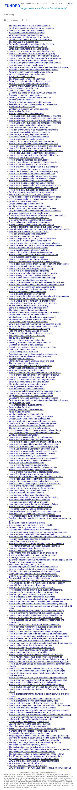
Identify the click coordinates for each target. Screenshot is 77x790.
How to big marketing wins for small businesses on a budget (36, 613)
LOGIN (51, 3)
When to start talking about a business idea (28, 322)
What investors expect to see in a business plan (30, 40)
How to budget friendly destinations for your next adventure (35, 615)
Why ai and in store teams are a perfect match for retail (34, 761)
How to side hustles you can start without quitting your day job (37, 671)
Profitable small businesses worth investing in (29, 305)
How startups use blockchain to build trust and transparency (36, 590)
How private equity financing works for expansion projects (35, 63)
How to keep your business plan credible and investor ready (36, 150)
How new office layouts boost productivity (27, 234)
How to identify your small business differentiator (31, 275)
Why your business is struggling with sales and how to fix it (35, 326)
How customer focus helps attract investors (28, 127)
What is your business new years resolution (28, 109)
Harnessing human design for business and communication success (40, 580)
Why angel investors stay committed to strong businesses (35, 211)
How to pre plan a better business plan (26, 157)
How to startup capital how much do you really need (32, 682)
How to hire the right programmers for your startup (31, 648)
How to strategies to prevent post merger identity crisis (33, 701)
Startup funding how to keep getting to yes (28, 46)
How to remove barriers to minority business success (33, 162)
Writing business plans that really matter (27, 74)
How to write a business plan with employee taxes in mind (35, 185)
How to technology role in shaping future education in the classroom (39, 705)
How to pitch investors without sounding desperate (32, 51)
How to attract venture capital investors (26, 30)
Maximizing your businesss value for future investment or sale (37, 728)
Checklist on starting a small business (26, 95)
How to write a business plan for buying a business (32, 178)
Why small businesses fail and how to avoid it (29, 213)
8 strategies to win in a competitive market (28, 557)
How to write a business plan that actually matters (31, 183)
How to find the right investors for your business (30, 148)
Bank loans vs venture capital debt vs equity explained (33, 70)
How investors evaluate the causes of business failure (33, 504)
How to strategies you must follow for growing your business (36, 703)
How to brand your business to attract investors (30, 486)
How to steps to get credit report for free (27, 294)
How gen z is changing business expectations (29, 539)
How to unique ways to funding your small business (32, 301)
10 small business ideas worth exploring (27, 33)
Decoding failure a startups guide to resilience (29, 578)
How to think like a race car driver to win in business (32, 708)
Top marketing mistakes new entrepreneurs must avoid (34, 759)
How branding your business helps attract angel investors (35, 116)
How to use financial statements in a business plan (32, 174)
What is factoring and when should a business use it (32, 317)
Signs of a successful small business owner (28, 308)
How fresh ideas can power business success (29, 548)
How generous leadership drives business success (32, 587)
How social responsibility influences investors (29, 132)
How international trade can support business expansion (34, 546)
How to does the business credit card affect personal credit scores (39, 264)
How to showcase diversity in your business (28, 164)
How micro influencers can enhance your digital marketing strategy (39, 229)
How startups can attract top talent (24, 236)
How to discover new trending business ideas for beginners (35, 631)
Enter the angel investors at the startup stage (29, 86)
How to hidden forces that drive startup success (30, 645)
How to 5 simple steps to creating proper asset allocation (34, 243)
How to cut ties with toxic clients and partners (29, 629)
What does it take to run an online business (28, 315)
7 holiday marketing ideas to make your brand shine (32, 555)
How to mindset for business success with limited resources (36, 654)
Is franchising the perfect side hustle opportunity (30, 719)
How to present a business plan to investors (29, 160)
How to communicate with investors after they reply (32, 53)
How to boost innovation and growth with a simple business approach (40, 599)
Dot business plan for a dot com (23, 88)
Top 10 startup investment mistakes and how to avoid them (35, 756)
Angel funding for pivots (19, 111)
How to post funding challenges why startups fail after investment (38, 659)
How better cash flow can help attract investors (30, 509)
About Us (43, 3)
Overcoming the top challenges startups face (29, 733)
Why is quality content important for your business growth (35, 324)
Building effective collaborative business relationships (33, 569)
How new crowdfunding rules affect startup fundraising (33, 130)
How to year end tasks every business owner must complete (36, 717)
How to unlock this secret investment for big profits (32, 712)
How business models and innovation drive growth (31, 534)
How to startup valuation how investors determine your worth (36, 687)
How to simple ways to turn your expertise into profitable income (38, 678)
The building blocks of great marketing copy (28, 310)
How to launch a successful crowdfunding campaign (32, 278)
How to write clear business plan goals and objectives (33, 190)
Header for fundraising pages (22, 107)
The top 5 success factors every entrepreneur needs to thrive (36, 754)
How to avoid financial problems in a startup (29, 250)
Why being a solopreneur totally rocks (26, 763)
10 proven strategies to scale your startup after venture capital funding (40, 560)
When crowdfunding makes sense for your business (32, 208)
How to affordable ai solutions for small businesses (32, 597)
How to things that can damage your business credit (32, 298)
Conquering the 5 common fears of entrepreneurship (33, 574)
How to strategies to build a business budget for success (34, 698)
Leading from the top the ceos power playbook (30, 724)
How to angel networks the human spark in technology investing (38, 604)
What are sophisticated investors (23, 201)
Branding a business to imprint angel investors (30, 97)
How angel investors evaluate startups (26, 114)
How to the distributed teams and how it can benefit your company (39, 296)
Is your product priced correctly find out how (28, 722)
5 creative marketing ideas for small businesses (30, 220)
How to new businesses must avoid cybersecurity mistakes (35, 657)
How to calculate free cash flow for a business (30, 259)
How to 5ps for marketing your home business (30, 241)
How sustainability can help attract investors (29, 137)
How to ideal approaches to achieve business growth (33, 273)
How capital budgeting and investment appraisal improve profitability (40, 537)
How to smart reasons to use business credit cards (32, 287)
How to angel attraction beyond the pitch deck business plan (36, 601)
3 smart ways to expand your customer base (29, 218)
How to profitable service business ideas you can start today (36, 668)
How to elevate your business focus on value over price (34, 641)
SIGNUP (58, 3)
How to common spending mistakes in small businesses (34, 261)
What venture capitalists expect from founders (30, 37)
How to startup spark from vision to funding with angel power (36, 685)
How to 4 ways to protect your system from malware (32, 238)
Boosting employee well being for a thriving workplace (33, 567)
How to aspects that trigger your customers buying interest (35, 245)
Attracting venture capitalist (21, 100)
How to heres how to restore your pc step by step (31, 268)
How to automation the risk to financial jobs (28, 248)
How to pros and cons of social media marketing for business (36, 282)
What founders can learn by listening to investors (31, 416)
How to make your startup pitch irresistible (28, 652)
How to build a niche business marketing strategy (31, 252)
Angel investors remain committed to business (30, 102)
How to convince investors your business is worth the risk (35, 146)
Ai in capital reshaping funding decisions (27, 564)
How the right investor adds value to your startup (31, 594)
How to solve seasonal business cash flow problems (32, 289)
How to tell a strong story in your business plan (30, 169)
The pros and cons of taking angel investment (29, 26)
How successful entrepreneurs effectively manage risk (33, 592)
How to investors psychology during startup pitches (32, 650)
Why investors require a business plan (26, 35)
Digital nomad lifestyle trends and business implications (34, 530)
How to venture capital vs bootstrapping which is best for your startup (40, 715)
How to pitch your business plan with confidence (31, 470)
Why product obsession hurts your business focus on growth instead (40, 768)
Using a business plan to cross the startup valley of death (35, 197)
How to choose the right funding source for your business (35, 58)
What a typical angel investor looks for (26, 204)
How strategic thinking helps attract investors (29, 134)
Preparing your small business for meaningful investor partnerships (39, 735)
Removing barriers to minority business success (30, 81)
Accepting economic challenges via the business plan (33, 104)
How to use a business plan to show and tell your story (33, 171)
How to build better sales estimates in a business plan (33, 144)
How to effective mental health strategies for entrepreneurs (35, 638)
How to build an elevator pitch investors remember (31, 141)
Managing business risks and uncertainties (28, 726)
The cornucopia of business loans (24, 42)
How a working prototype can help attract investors (32, 513)
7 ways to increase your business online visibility (31, 525)
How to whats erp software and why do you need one (33, 303)
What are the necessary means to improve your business (35, 312)
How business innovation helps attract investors (30, 125)
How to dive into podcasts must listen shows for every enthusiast (38, 634)
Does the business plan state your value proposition (32, 93)
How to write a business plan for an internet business (33, 176)
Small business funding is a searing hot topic (29, 49)
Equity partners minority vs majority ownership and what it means (38, 67)
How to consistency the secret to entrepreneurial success (35, 624)
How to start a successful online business (27, 292)
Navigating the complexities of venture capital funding (33, 731)
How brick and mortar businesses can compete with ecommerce (38, 532)
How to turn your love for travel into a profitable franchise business (39, 710)
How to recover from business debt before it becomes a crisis (36, 285)
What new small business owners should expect (30, 319)
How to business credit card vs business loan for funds (33, 255)
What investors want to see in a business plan (30, 206)
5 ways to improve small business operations (29, 222)
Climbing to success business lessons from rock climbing (34, 571)
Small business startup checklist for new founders (31, 28)
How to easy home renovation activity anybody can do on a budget (39, 636)
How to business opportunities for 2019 (26, 257)
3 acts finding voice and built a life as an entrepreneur (33, 553)
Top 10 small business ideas (22, 77)
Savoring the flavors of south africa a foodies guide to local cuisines (39, 738)
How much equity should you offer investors (28, 231)
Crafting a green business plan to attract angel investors (34, 576)
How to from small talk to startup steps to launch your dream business (40, 643)
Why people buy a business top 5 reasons (28, 765)
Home (69, 3)
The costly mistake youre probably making (28, 745)
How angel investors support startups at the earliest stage (35, 516)
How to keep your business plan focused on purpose (33, 153)
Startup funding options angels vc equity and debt (31, 44)
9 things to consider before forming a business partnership (35, 227)
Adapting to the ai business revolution (26, 562)
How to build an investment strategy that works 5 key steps (35, 617)
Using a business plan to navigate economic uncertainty (34, 199)
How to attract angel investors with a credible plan (31, 60)
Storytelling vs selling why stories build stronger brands (34, 740)
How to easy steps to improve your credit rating (30, 266)
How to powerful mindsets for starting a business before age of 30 (38, 661)
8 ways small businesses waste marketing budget (31, 224)
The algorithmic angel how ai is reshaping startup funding (35, 742)
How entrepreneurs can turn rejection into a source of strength (37, 583)
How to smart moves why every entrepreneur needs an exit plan (38, 680)
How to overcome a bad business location (28, 280)
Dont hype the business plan (22, 90)
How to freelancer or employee (23, 541)
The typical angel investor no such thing (27, 79)
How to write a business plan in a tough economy (31, 181)
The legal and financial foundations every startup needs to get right (39, 749)
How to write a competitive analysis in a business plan (33, 187)
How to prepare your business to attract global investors (34, 155)
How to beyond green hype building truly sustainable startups (36, 611)
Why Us (35, 3)
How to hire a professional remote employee (29, 271)
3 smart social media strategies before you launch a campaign (37, 215)
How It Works (25, 3)
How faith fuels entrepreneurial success (27, 585)
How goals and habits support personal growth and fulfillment (36, 544)
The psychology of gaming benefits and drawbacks (32, 752)
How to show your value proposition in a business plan (33, 167)
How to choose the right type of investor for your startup (34, 56)
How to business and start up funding (26, 550)
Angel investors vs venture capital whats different (31, 72)
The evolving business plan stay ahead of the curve (32, 747)
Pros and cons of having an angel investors (28, 83)
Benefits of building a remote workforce (26, 527)
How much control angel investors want (27, 65)
